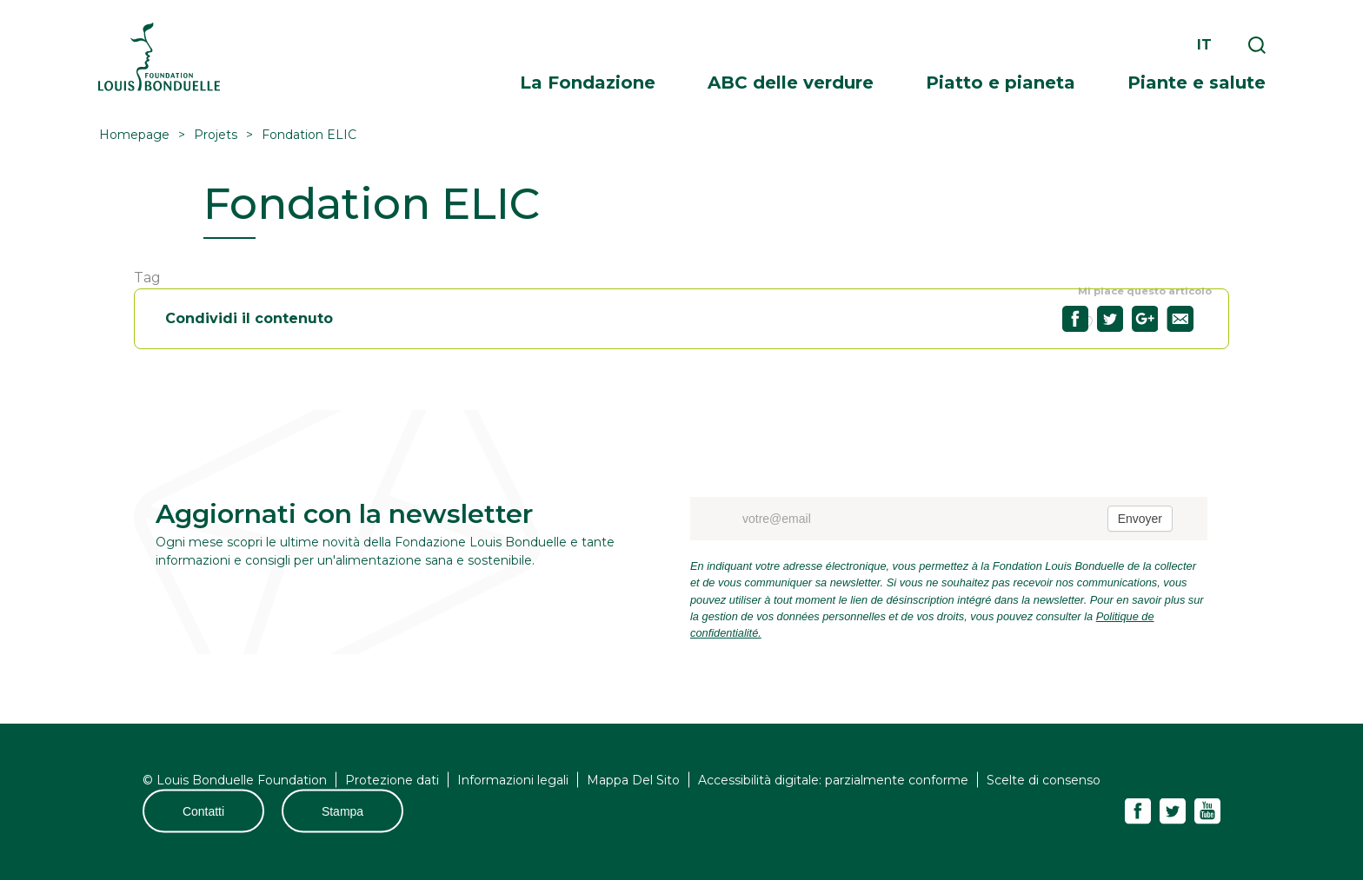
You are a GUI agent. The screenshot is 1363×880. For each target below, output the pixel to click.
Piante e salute (1196, 82)
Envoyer (1140, 519)
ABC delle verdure (791, 82)
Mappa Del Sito (633, 780)
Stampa (342, 811)
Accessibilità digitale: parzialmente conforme (833, 780)
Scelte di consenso (1043, 780)
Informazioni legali (512, 780)
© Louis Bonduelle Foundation (235, 780)
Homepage (134, 134)
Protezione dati (392, 780)
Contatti (203, 811)
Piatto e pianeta (1000, 82)
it (1204, 44)
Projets (215, 134)
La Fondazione (587, 82)
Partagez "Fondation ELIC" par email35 (1180, 319)
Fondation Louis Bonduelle (159, 57)
